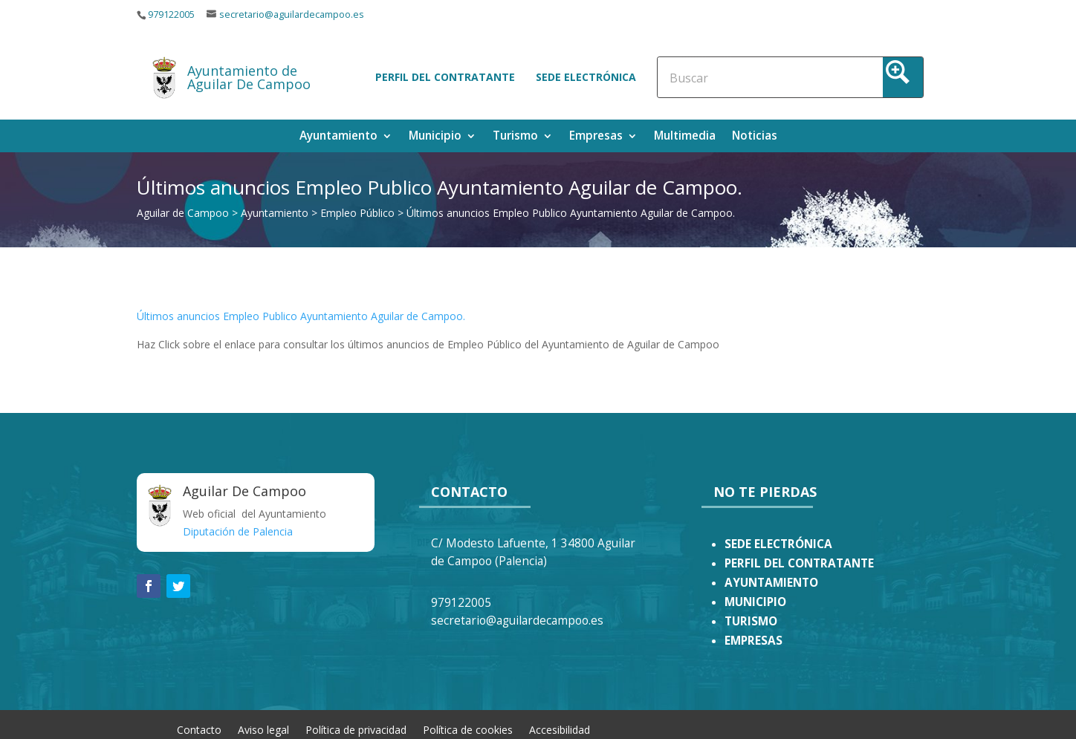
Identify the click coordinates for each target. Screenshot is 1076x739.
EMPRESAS (753, 640)
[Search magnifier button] (903, 77)
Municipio (435, 137)
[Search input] (734, 77)
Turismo (515, 137)
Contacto (199, 729)
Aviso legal (263, 729)
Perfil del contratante (445, 77)
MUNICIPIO (755, 602)
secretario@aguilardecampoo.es (291, 14)
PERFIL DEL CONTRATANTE (799, 563)
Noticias (754, 137)
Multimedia (685, 137)
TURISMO (751, 621)
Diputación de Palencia (238, 531)
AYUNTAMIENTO (771, 582)
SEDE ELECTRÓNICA (778, 544)
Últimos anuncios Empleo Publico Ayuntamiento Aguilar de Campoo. (301, 316)
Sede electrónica (586, 77)
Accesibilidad (559, 729)
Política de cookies (468, 729)
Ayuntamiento (338, 137)
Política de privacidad (355, 729)
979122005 (171, 14)
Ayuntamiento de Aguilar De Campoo (249, 77)
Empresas (596, 137)
